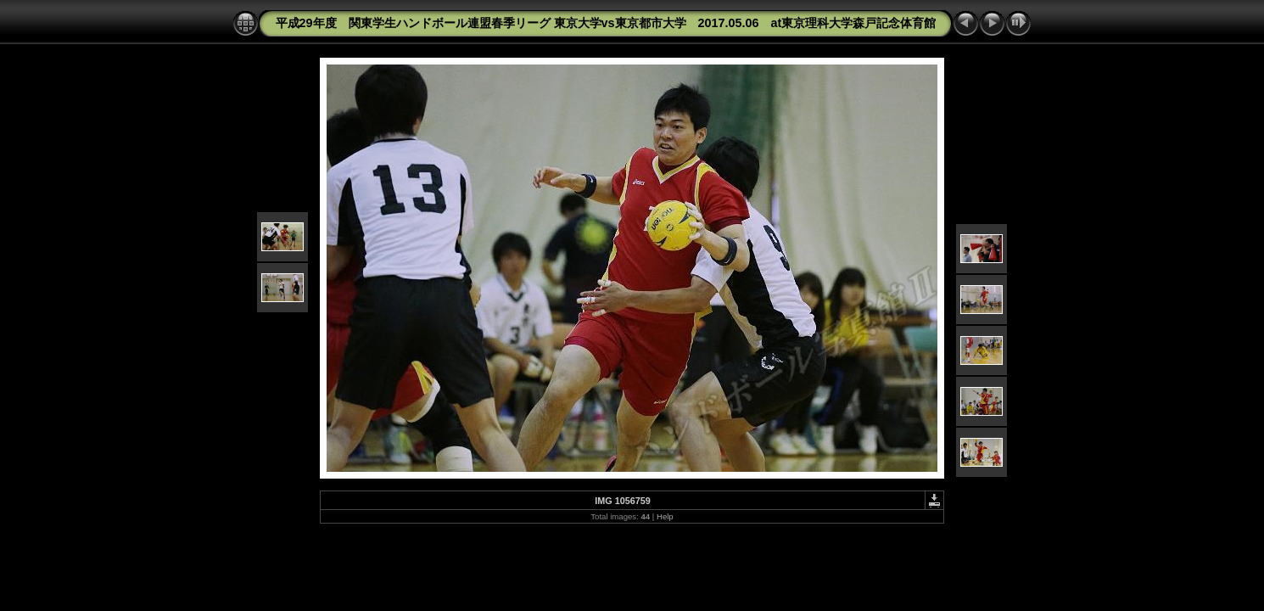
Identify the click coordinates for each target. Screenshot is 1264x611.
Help (665, 516)
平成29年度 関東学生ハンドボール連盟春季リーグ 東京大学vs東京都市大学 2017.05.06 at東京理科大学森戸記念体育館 (606, 23)
